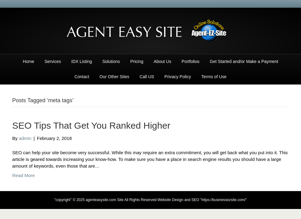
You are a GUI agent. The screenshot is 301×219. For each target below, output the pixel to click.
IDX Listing (81, 61)
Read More (23, 175)
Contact (81, 76)
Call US (147, 76)
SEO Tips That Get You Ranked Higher (91, 125)
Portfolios (190, 61)
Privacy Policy (178, 76)
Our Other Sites (114, 76)
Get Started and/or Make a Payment (244, 61)
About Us (162, 61)
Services (53, 61)
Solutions (111, 61)
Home (28, 61)
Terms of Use (214, 76)
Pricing (136, 61)
